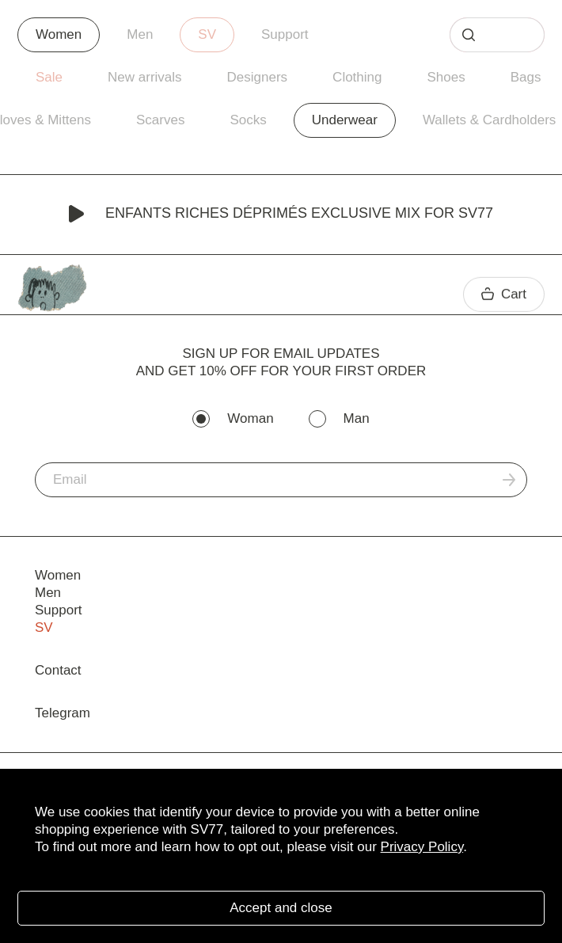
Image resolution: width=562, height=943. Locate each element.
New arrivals (145, 77)
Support (285, 34)
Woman (250, 418)
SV (207, 34)
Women (59, 34)
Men (140, 34)
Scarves (160, 119)
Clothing (357, 77)
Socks (248, 119)
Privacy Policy (422, 846)
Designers (257, 77)
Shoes (446, 77)
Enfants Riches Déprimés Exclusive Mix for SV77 (281, 214)
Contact (58, 670)
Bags (526, 77)
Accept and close (281, 907)
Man (357, 418)
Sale (49, 77)
